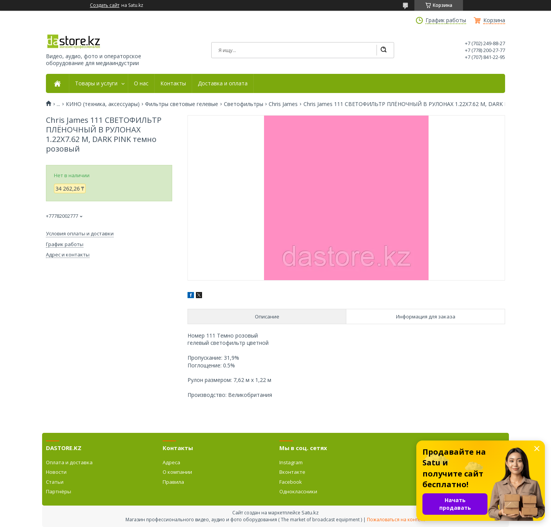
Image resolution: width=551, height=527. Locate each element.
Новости (56, 471)
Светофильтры (243, 104)
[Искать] (383, 50)
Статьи (55, 481)
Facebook (290, 481)
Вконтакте (292, 471)
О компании (177, 471)
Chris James (283, 104)
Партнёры (58, 491)
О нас (141, 83)
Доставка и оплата (223, 83)
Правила (173, 481)
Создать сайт (104, 5)
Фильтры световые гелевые (181, 104)
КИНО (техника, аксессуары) (103, 104)
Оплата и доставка (69, 462)
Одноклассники (298, 491)
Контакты (173, 83)
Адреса (171, 462)
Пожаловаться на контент (396, 519)
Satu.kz (310, 512)
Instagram (291, 462)
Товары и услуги (96, 83)
